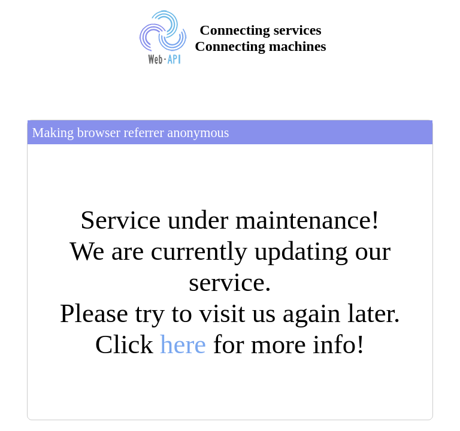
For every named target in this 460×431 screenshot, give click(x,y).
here (183, 344)
